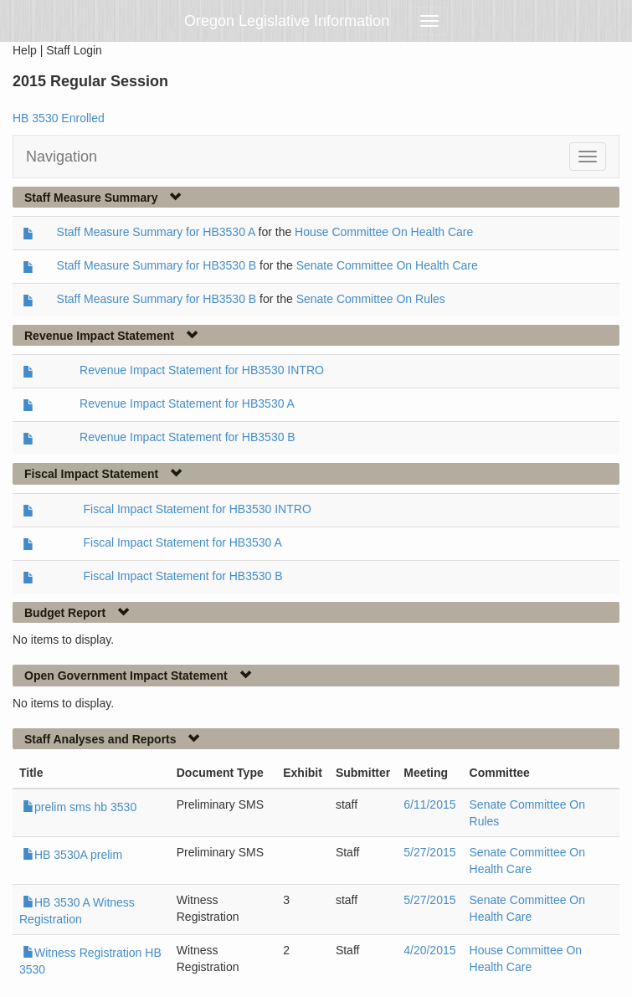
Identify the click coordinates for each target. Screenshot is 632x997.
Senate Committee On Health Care (387, 265)
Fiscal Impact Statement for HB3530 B (182, 576)
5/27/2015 (429, 852)
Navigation (61, 156)
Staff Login (74, 50)
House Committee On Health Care (384, 232)
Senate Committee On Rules (370, 299)
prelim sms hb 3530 (79, 807)
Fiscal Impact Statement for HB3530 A (182, 542)
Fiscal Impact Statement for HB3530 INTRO (197, 509)
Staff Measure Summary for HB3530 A (156, 232)
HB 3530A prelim (72, 854)
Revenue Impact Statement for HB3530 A (187, 403)
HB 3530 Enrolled (59, 118)
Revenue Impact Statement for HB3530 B (187, 437)
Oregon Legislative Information (286, 21)
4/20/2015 (429, 950)
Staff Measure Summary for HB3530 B (157, 265)
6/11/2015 (429, 804)
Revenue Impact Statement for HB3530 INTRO (202, 370)
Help (25, 50)
